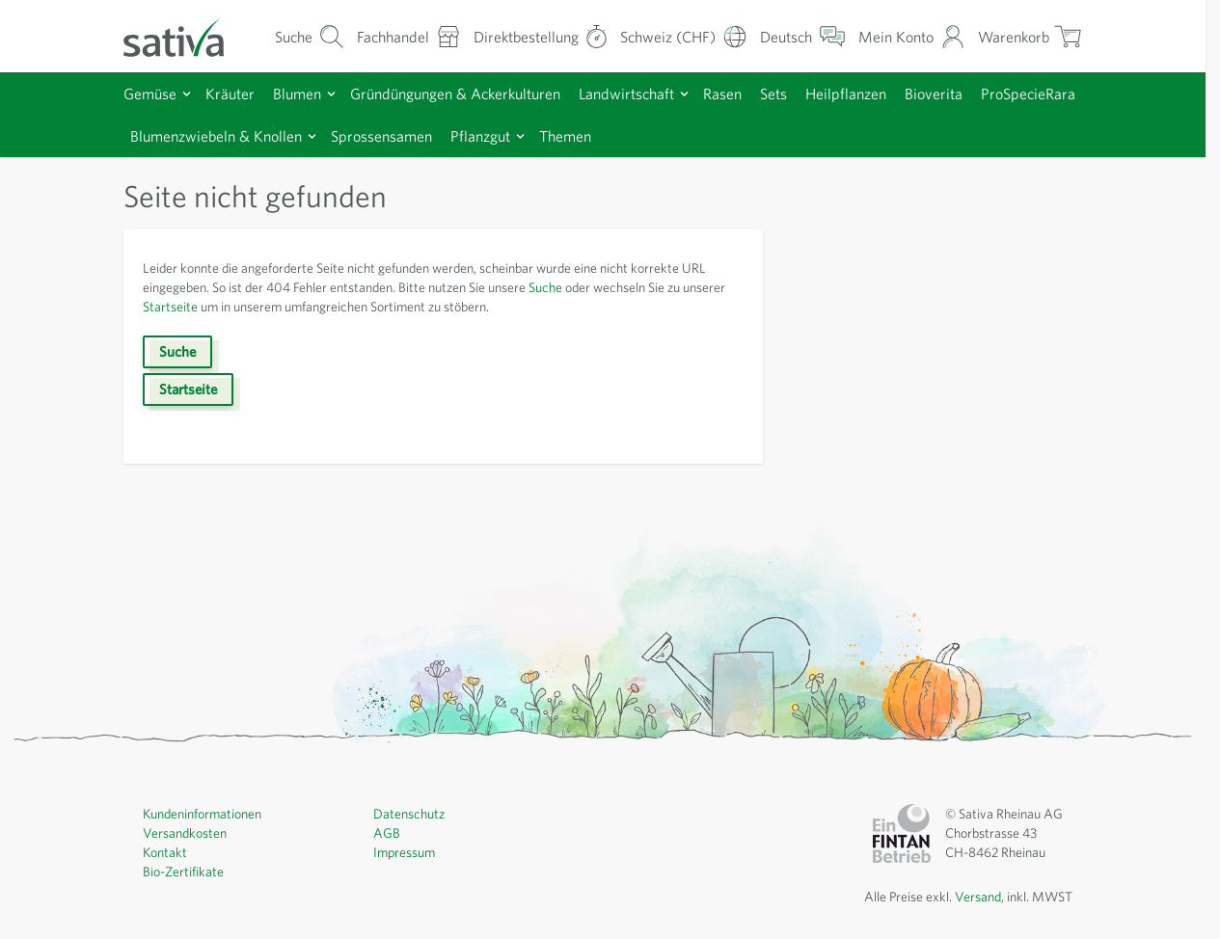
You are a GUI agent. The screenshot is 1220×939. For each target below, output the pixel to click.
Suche (545, 287)
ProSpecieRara (1028, 93)
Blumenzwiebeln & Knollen (216, 136)
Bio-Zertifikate (183, 871)
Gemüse (149, 93)
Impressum (404, 852)
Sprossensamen (381, 136)
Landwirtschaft (626, 93)
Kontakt (165, 852)
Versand (978, 896)
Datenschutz (409, 813)
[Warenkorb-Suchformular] (309, 36)
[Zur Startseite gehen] (186, 36)
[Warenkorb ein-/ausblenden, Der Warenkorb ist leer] (1030, 36)
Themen (565, 136)
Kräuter (230, 93)
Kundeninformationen (202, 813)
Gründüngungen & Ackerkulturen (455, 93)
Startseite (170, 306)
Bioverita (933, 93)
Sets (773, 93)
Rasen (722, 93)
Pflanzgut (480, 136)
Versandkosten (185, 833)
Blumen (297, 93)
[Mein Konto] (911, 36)
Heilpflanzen (845, 93)
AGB (386, 833)
